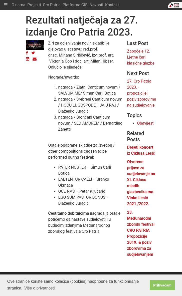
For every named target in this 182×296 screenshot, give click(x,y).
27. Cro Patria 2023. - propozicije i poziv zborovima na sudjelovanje (141, 93)
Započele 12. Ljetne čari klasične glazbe (140, 57)
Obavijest (145, 123)
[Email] (35, 59)
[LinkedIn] (27, 59)
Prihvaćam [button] (162, 285)
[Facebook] (27, 53)
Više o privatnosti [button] (39, 288)
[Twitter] (33, 53)
